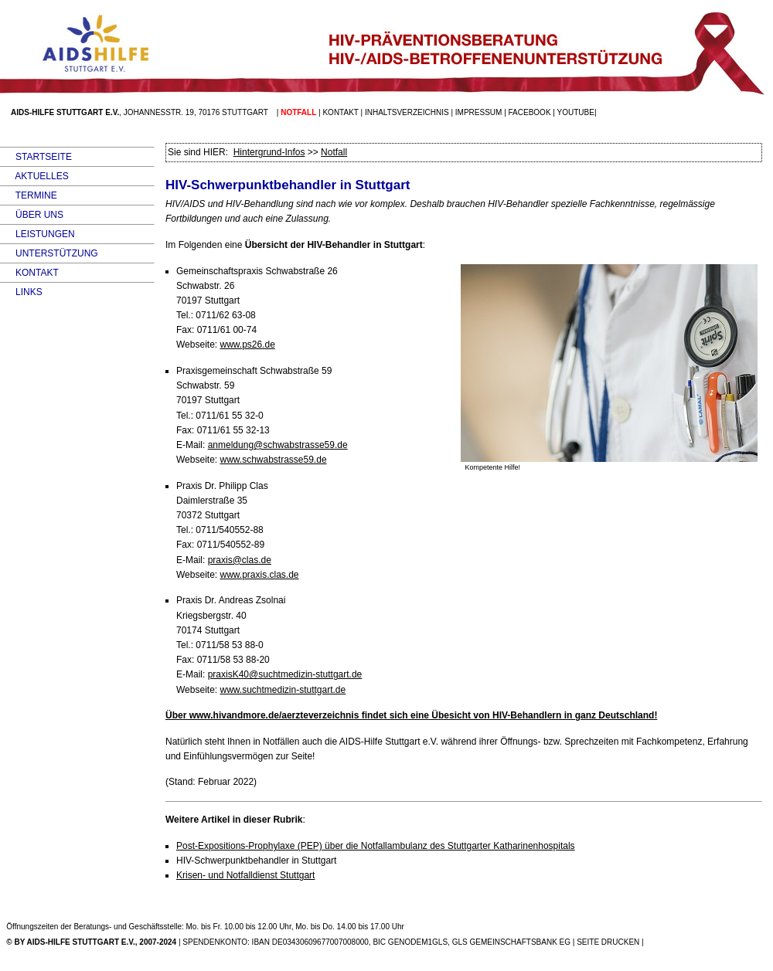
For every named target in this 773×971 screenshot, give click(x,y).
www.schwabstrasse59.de (273, 459)
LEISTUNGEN (37, 234)
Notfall (334, 152)
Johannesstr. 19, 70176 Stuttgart (196, 112)
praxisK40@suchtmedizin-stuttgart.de (285, 674)
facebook (530, 112)
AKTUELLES (34, 176)
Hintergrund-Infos (269, 152)
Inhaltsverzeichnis (407, 112)
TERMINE (28, 195)
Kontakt (340, 112)
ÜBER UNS (31, 214)
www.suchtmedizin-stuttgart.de (283, 689)
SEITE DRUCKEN (608, 942)
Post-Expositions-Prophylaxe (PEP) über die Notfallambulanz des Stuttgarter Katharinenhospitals (375, 845)
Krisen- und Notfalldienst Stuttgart (245, 875)
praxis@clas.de (239, 560)
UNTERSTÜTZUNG (49, 253)
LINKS (21, 292)
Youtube (575, 112)
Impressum (478, 112)
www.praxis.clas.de (259, 574)
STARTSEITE (36, 156)
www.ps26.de (247, 344)
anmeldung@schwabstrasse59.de (278, 445)
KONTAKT (29, 272)
